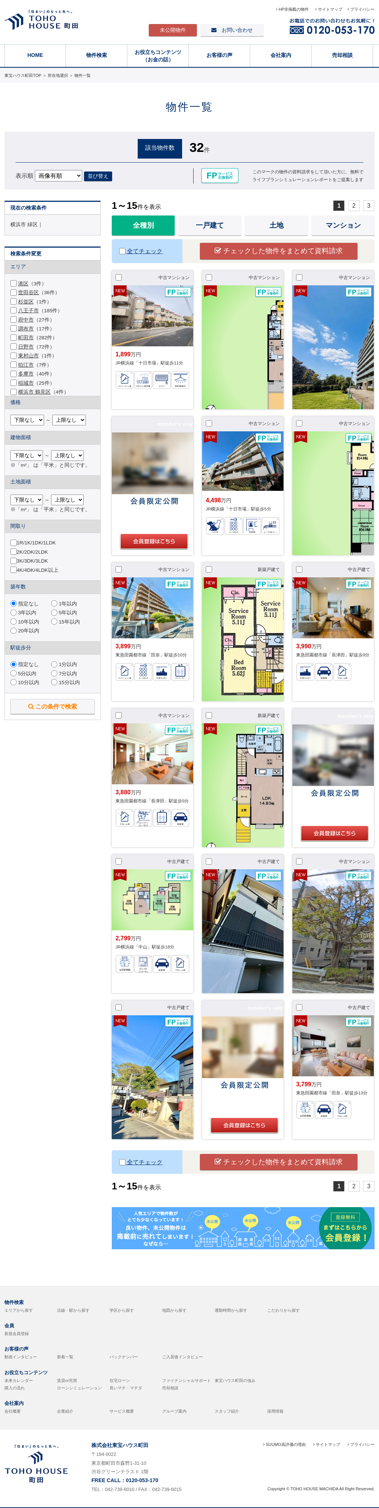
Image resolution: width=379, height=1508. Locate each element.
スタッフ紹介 (227, 1411)
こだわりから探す (283, 1310)
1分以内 (64, 664)
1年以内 (64, 604)
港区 (23, 283)
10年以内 (24, 622)
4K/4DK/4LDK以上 (37, 570)
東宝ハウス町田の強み (235, 1380)
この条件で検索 (52, 706)
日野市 (26, 347)
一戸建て (210, 225)
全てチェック (140, 251)
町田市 (26, 337)
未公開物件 (173, 30)
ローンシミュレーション (79, 1388)
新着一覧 (65, 1357)
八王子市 (28, 310)
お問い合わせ (232, 30)
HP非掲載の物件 (293, 9)
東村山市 (28, 356)
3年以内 (23, 612)
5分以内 (23, 673)
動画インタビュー (20, 1357)
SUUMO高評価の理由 (284, 1444)
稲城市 (26, 383)
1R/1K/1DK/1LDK (36, 543)
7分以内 (64, 673)
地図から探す (174, 1310)
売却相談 (342, 55)
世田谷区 (28, 292)
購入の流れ (14, 1388)
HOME (35, 55)
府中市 (26, 320)
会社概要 (12, 1411)
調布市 (26, 329)
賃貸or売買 (67, 1380)
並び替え (98, 176)
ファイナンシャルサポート (186, 1380)
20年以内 (24, 631)
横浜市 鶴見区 (34, 392)
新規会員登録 (16, 1333)
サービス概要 (122, 1411)
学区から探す (122, 1310)
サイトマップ (328, 9)
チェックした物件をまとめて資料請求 (279, 251)
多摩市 (26, 374)
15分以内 (65, 682)
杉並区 (26, 302)
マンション (343, 225)
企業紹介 (65, 1411)
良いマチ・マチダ (126, 1388)
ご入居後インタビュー (182, 1357)
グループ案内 (174, 1411)
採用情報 (275, 1411)
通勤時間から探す (231, 1310)
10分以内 (24, 682)
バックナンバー (124, 1357)
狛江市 (26, 365)
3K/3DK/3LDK (32, 561)
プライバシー (361, 9)
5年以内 (64, 612)
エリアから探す (18, 1310)
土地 (276, 225)
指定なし (24, 604)
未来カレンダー (18, 1380)
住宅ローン (120, 1380)
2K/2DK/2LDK (32, 552)
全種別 (143, 225)
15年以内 (65, 622)
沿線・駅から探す (73, 1310)
